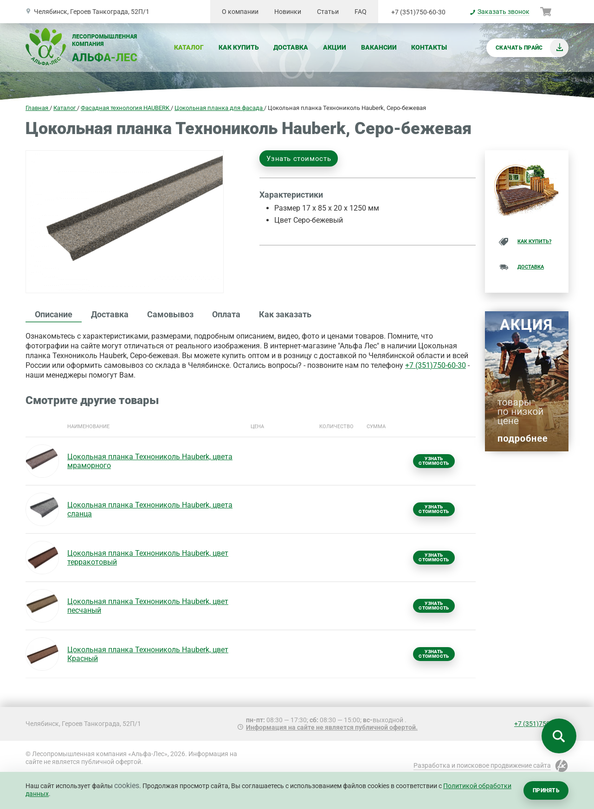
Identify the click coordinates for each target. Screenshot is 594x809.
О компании (240, 11)
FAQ (361, 11)
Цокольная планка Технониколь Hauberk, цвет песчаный (147, 606)
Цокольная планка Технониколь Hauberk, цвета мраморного (149, 461)
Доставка (290, 47)
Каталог (189, 47)
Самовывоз (170, 314)
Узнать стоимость (298, 158)
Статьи (328, 11)
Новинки (287, 11)
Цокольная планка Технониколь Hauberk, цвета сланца (149, 509)
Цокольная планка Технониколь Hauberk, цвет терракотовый (147, 557)
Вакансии (379, 47)
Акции (334, 47)
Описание (53, 314)
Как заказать (285, 314)
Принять (546, 790)
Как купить (239, 47)
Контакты (429, 47)
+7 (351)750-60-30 (418, 12)
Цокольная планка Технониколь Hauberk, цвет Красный (147, 654)
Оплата (226, 314)
